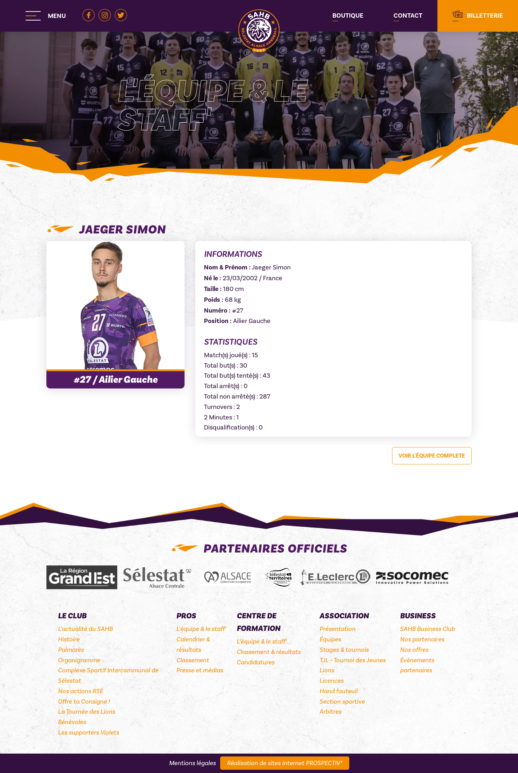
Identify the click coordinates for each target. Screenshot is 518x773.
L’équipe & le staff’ (201, 629)
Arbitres (330, 712)
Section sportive (342, 701)
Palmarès (71, 650)
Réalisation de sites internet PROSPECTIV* (284, 763)
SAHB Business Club (427, 629)
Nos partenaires (422, 639)
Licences (331, 681)
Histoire (68, 639)
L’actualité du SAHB (85, 629)
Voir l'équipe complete (432, 455)
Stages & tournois (344, 650)
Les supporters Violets (88, 732)
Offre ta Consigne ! (84, 701)
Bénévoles (72, 722)
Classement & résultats (269, 652)
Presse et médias (199, 670)
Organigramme (79, 660)
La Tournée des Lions (86, 712)
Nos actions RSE (80, 691)
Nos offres (414, 650)
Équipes (330, 639)
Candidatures (255, 662)
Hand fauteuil (338, 691)
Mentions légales (192, 763)
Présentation (337, 629)
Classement (192, 660)
